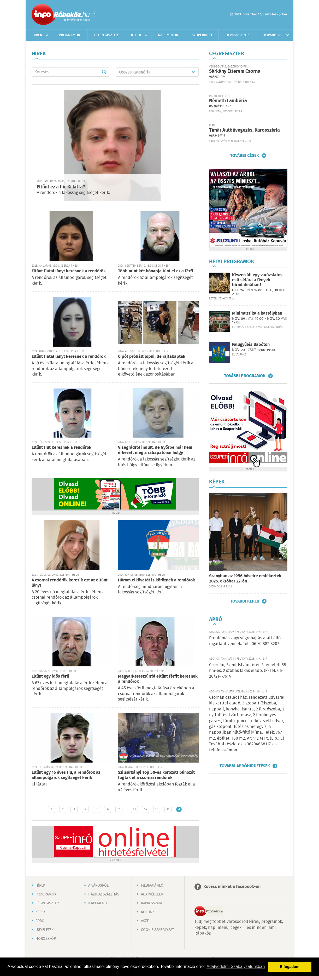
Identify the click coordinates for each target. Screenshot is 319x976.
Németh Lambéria (228, 101)
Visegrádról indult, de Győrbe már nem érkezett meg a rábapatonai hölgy (155, 450)
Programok (69, 35)
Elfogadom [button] (289, 967)
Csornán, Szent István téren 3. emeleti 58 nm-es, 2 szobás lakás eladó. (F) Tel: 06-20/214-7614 (247, 671)
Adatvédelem (152, 894)
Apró (40, 921)
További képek (244, 601)
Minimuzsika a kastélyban (257, 313)
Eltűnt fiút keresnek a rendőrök (61, 447)
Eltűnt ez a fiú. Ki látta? (61, 187)
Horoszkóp (46, 939)
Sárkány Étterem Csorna (234, 71)
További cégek (244, 155)
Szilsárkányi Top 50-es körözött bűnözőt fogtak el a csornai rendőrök (156, 775)
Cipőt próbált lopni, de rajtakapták (151, 356)
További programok (244, 375)
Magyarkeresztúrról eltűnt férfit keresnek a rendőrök (158, 679)
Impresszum (151, 903)
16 (168, 809)
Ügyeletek (45, 930)
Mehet (104, 72)
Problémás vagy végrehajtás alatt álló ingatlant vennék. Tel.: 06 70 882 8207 (245, 641)
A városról (98, 885)
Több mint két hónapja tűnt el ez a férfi (155, 271)
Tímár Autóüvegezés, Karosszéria (244, 130)
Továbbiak (272, 35)
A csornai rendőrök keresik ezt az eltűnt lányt (70, 583)
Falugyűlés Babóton (251, 344)
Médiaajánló (152, 885)
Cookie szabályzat (157, 930)
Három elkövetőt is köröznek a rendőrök (156, 580)
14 (145, 809)
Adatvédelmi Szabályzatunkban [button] (235, 966)
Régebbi (179, 809)
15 (156, 809)
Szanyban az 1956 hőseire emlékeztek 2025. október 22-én (245, 579)
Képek (136, 35)
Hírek (37, 35)
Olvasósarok (238, 35)
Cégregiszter (106, 35)
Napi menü (97, 903)
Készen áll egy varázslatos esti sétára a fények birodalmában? (257, 280)
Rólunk (148, 912)
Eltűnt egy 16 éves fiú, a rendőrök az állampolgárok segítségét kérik (66, 775)
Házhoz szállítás (103, 894)
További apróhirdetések (245, 766)
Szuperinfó (202, 35)
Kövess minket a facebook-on (232, 886)
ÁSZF (145, 921)
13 (134, 809)
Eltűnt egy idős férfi (50, 676)
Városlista (94, 14)
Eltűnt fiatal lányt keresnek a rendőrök (69, 271)
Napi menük (168, 35)
